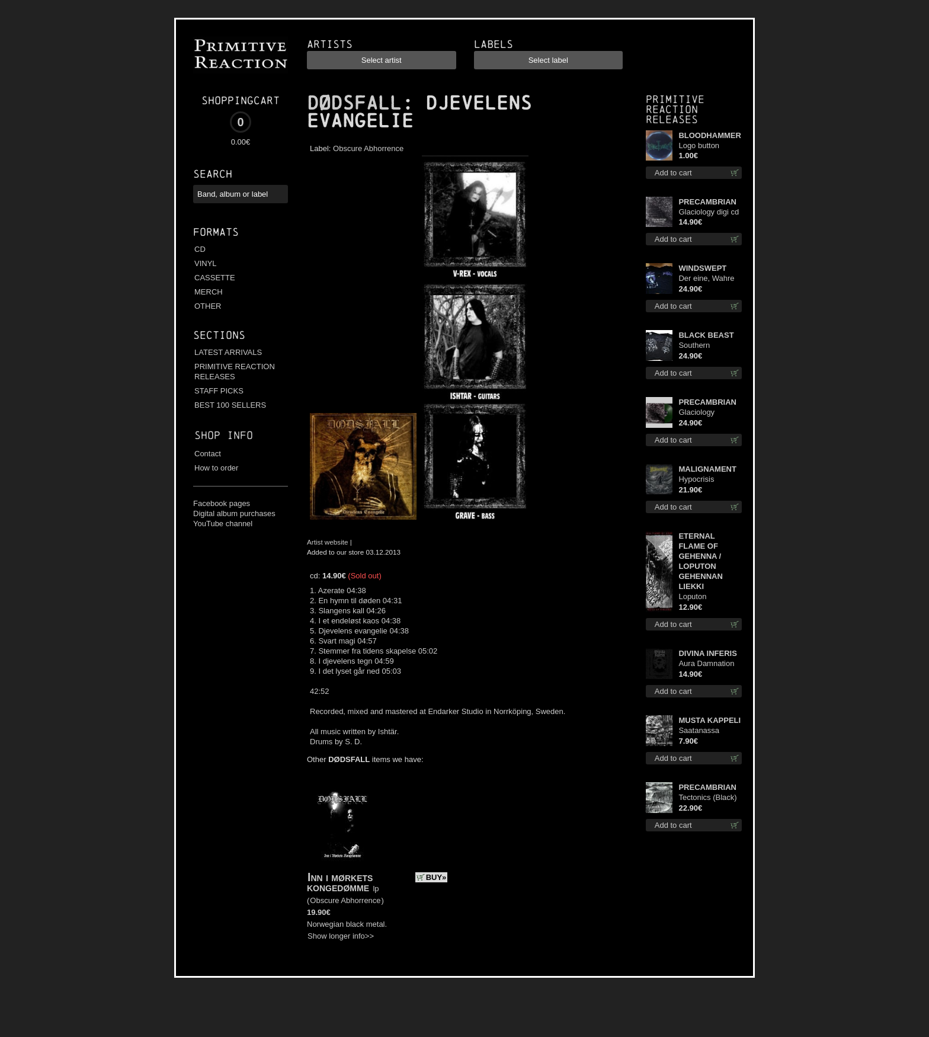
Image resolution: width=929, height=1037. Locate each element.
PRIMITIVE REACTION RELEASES (234, 371)
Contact (207, 453)
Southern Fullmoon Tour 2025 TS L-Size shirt (704, 346)
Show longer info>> (340, 936)
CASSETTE (214, 277)
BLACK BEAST (705, 335)
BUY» (436, 877)
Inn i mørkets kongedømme (340, 882)
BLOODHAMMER (709, 135)
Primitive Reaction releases (675, 109)
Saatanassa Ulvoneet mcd (701, 731)
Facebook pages (221, 503)
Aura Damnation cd (706, 664)
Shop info (223, 435)
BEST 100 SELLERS (230, 405)
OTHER (208, 306)
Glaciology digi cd (708, 211)
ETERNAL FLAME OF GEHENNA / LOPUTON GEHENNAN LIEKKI (700, 561)
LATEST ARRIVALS (228, 352)
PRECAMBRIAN (707, 201)
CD (200, 249)
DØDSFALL (354, 103)
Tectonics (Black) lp (707, 798)
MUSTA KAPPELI (709, 720)
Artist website (327, 542)
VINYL (205, 263)
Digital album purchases (234, 513)
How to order (216, 467)
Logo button (698, 145)
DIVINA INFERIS (707, 653)
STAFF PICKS (219, 390)
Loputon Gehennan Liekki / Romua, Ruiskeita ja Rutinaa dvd (709, 597)
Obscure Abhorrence (368, 148)
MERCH (208, 291)
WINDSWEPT (702, 268)
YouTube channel (222, 523)
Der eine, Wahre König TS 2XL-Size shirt (706, 279)
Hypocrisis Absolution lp (700, 480)
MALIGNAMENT (707, 469)
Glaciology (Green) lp (696, 413)
